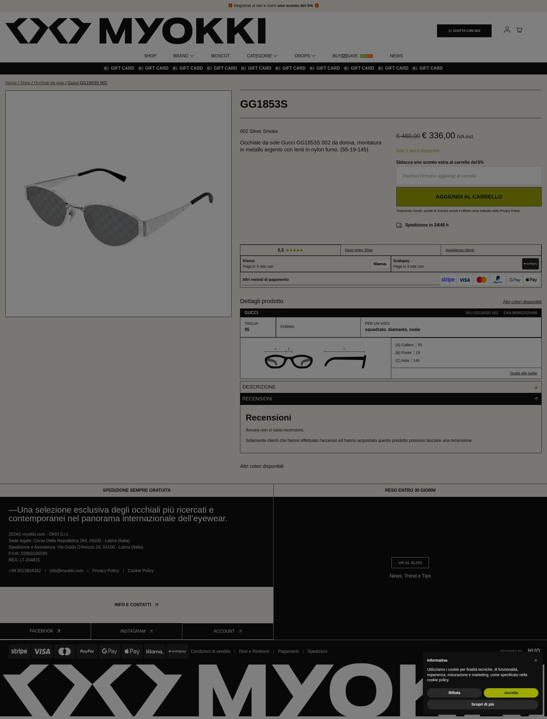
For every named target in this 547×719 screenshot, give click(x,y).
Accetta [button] (511, 693)
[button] (535, 660)
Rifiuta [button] (454, 693)
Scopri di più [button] (483, 704)
